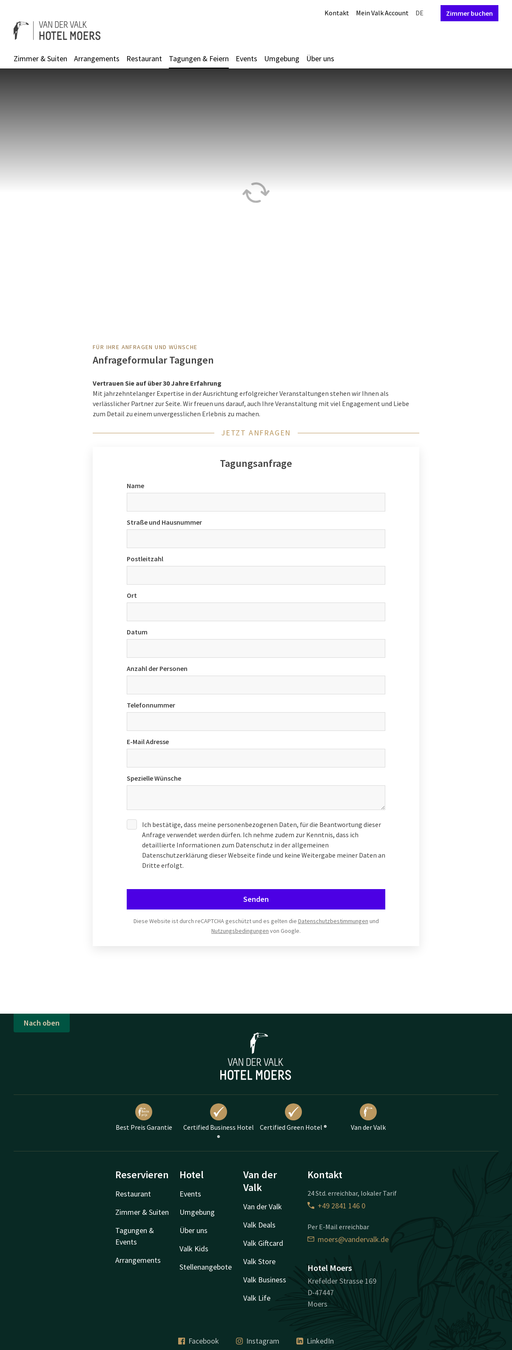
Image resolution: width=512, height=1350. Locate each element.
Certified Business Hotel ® (218, 1122)
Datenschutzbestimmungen (333, 921)
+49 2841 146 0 (336, 1206)
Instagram (257, 1341)
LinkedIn (315, 1341)
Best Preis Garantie (144, 1117)
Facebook (198, 1341)
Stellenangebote (205, 1267)
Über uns (320, 58)
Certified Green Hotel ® (293, 1117)
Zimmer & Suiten (40, 58)
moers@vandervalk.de (348, 1239)
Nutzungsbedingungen (240, 931)
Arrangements (96, 58)
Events (246, 58)
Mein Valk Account (382, 13)
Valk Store (259, 1261)
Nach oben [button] (42, 1023)
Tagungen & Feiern (199, 58)
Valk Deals (259, 1225)
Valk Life (256, 1298)
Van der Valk (368, 1117)
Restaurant (144, 58)
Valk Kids (193, 1248)
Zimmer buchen (469, 13)
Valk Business (264, 1280)
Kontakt (336, 13)
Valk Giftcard (263, 1243)
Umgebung (281, 58)
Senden (256, 899)
